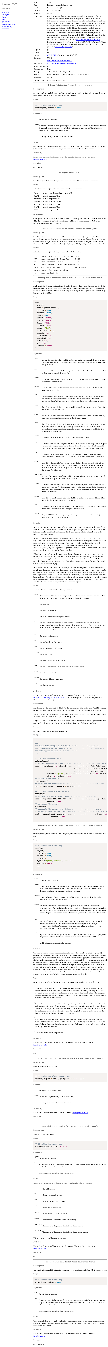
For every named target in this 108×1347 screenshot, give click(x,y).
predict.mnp (6, 22)
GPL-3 (55, 55)
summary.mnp (7, 26)
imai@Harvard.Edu (40, 697)
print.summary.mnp (9, 24)
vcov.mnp (5, 29)
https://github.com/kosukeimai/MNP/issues (61, 63)
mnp (3, 19)
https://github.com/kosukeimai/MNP (59, 61)
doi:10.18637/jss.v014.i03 (63, 47)
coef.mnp (5, 12)
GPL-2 (49, 55)
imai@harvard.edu (39, 1336)
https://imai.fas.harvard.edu (56, 697)
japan (4, 17)
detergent (5, 15)
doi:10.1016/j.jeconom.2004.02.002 (88, 40)
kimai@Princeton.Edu (40, 159)
